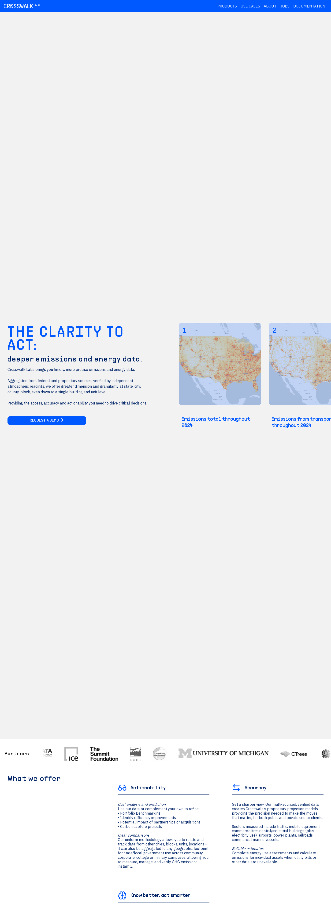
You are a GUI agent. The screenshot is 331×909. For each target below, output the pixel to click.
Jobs (285, 6)
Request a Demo (47, 420)
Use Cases (250, 6)
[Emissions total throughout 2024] (220, 376)
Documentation (309, 6)
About (270, 6)
